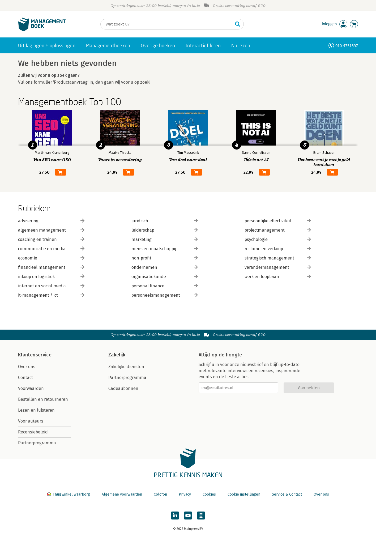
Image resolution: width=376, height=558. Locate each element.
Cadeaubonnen (123, 388)
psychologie (278, 239)
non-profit (164, 258)
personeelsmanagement (164, 295)
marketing (164, 239)
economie (51, 258)
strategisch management (278, 258)
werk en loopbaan (278, 276)
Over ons (26, 366)
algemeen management (51, 230)
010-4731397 (346, 45)
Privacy (185, 494)
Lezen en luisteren (36, 410)
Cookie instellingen (244, 494)
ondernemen (164, 267)
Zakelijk (116, 355)
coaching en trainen (51, 239)
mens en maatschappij (164, 248)
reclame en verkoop (278, 248)
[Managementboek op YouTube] (188, 515)
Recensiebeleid (33, 432)
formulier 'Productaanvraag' (61, 82)
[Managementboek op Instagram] (201, 515)
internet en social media (51, 285)
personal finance (164, 285)
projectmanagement (278, 230)
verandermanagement (278, 267)
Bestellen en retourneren (43, 399)
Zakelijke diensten (126, 366)
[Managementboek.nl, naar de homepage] (42, 30)
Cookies (209, 494)
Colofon (160, 494)
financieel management (51, 267)
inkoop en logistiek (51, 276)
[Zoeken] (166, 24)
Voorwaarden (31, 388)
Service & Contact (287, 494)
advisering (51, 220)
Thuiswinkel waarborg (69, 494)
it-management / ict (51, 295)
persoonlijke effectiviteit (278, 220)
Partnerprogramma (37, 442)
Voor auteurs (30, 421)
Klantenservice (35, 355)
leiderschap (164, 230)
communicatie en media (51, 248)
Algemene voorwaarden (122, 494)
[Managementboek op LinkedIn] (175, 515)
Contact (25, 377)
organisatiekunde (164, 276)
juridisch (164, 220)
